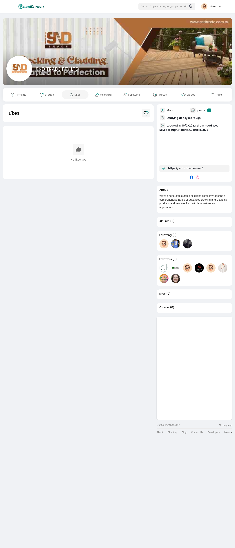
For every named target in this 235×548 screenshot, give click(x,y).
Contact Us (197, 432)
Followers (165, 259)
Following (165, 235)
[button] (166, 6)
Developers (214, 432)
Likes (162, 293)
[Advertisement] (194, 342)
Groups (164, 307)
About (160, 432)
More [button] (228, 432)
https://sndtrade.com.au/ (185, 168)
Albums (164, 221)
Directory (172, 432)
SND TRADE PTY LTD (57, 69)
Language (225, 425)
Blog (184, 432)
